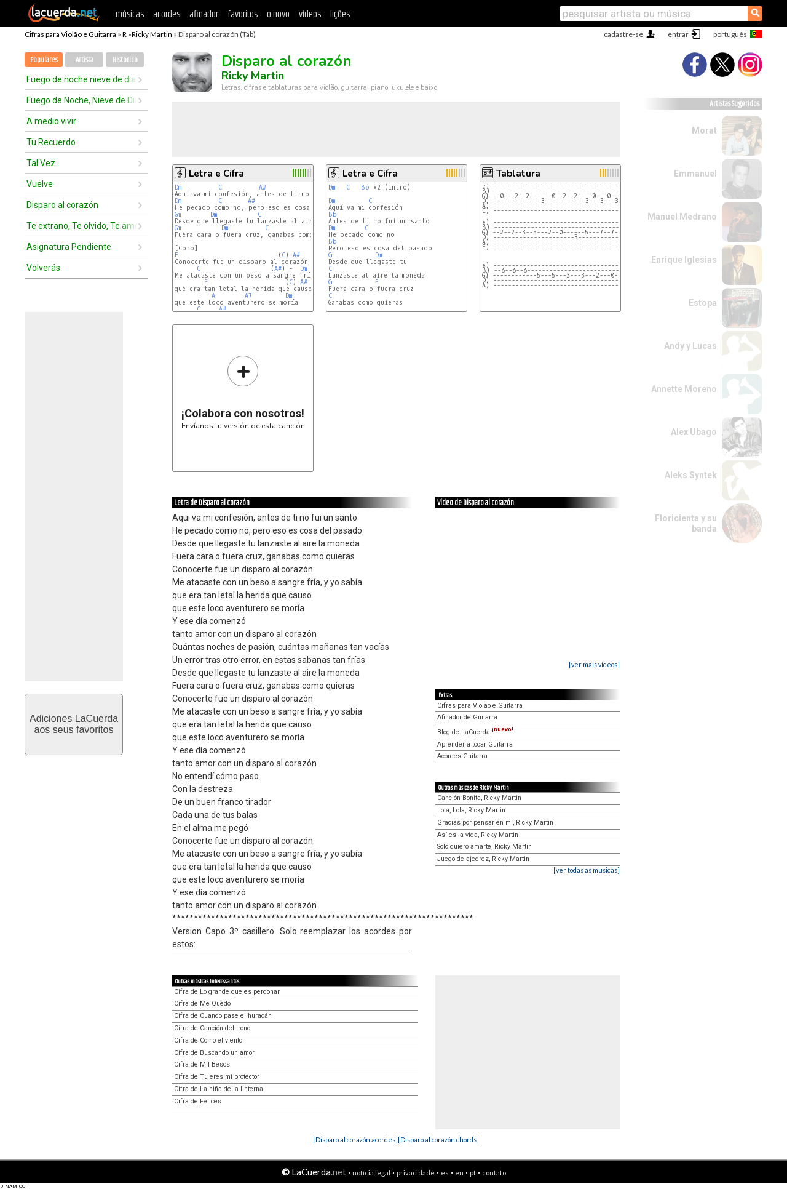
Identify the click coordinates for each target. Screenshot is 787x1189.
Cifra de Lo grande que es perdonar (227, 992)
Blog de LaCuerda (475, 732)
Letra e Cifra (216, 173)
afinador (203, 14)
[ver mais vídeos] (594, 664)
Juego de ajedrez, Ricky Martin (483, 859)
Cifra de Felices (197, 1101)
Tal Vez (40, 163)
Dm (178, 187)
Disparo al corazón (62, 205)
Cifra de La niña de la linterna (218, 1089)
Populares (44, 60)
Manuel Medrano (682, 217)
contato (494, 1173)
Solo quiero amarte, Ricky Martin (484, 847)
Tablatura (518, 173)
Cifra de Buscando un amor (214, 1053)
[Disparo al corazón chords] (438, 1139)
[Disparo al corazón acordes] (355, 1139)
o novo (278, 14)
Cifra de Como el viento (208, 1040)
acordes (166, 14)
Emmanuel (695, 173)
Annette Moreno (684, 389)
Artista (84, 60)
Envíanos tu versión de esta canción (243, 392)
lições (340, 14)
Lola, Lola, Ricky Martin (471, 810)
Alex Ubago (694, 432)
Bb (365, 187)
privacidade (416, 1173)
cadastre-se (623, 34)
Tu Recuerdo (51, 142)
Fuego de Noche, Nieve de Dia (81, 100)
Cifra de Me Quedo (202, 1003)
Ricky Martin (152, 34)
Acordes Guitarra (462, 756)
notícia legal (371, 1173)
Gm (178, 214)
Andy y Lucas (690, 346)
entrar (678, 34)
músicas (130, 14)
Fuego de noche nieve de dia (81, 79)
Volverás (43, 268)
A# (262, 187)
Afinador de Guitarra (467, 717)
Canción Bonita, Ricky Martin (479, 798)
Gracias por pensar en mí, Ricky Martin (495, 823)
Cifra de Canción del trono (212, 1028)
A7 (248, 296)
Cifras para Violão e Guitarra (70, 34)
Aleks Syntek (691, 475)
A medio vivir (51, 121)
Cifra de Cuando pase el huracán (223, 1016)
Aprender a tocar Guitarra (475, 744)
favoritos (242, 14)
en (459, 1173)
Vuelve (39, 184)
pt (473, 1173)
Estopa (703, 303)
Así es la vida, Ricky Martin (477, 835)
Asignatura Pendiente (68, 247)
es (445, 1173)
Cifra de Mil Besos (202, 1064)
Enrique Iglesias (684, 260)
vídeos (310, 14)
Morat (704, 130)
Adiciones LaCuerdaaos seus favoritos (74, 724)
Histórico (125, 60)
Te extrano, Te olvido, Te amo (81, 226)
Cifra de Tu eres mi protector (216, 1077)
